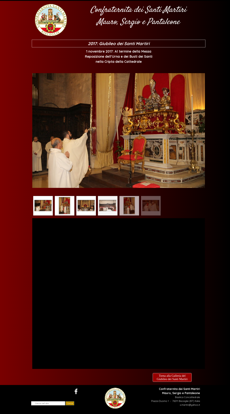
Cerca (70, 403)
